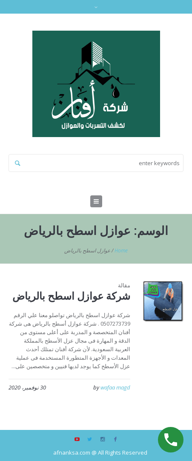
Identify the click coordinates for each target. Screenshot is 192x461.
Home (121, 250)
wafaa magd (115, 387)
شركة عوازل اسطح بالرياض (71, 296)
